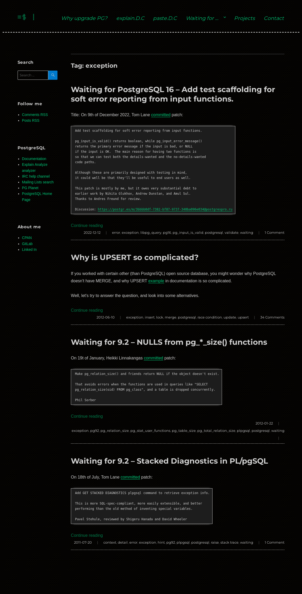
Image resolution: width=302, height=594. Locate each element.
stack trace (229, 542)
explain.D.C (130, 18)
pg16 (167, 232)
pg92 (94, 430)
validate (232, 232)
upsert (243, 317)
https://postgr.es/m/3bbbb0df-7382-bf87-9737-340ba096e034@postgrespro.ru (165, 209)
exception (130, 232)
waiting (246, 232)
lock (159, 317)
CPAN (27, 238)
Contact (274, 18)
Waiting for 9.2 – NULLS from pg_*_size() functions (169, 342)
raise (215, 542)
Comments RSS (35, 115)
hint (161, 542)
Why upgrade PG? (84, 18)
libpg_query (150, 232)
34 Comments (272, 317)
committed (161, 115)
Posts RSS (30, 121)
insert (150, 317)
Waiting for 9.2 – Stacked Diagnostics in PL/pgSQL (169, 460)
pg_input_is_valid (188, 232)
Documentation (34, 159)
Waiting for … (202, 18)
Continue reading (87, 225)
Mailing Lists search (38, 182)
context (109, 542)
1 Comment (274, 232)
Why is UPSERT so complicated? (135, 257)
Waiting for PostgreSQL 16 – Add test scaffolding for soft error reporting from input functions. (173, 94)
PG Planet (30, 188)
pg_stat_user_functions (150, 430)
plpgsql (243, 430)
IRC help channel (36, 176)
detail (123, 542)
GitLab (27, 244)
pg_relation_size (114, 430)
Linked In (29, 250)
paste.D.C (165, 18)
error (116, 232)
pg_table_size (184, 430)
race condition (210, 317)
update (230, 317)
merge (170, 317)
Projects (244, 18)
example (156, 281)
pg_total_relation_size (216, 430)
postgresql (214, 232)
